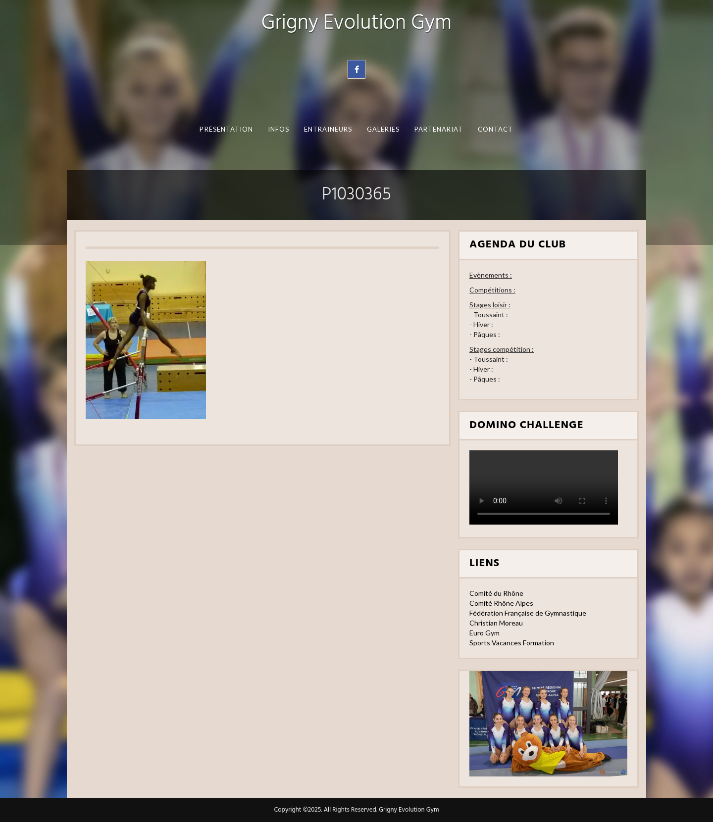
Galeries (383, 129)
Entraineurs (328, 129)
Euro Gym (484, 633)
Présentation (226, 129)
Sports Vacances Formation (511, 642)
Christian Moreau (496, 623)
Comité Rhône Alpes (501, 603)
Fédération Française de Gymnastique (527, 613)
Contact (495, 129)
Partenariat (438, 129)
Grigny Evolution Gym (356, 23)
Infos (278, 129)
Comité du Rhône (496, 593)
